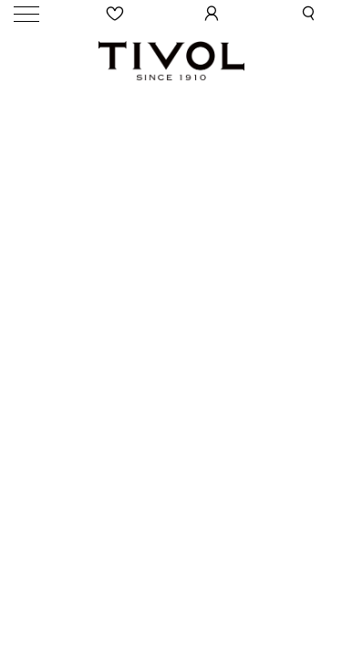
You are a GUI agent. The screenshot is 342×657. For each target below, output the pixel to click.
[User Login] (212, 13)
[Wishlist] (116, 13)
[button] (308, 13)
